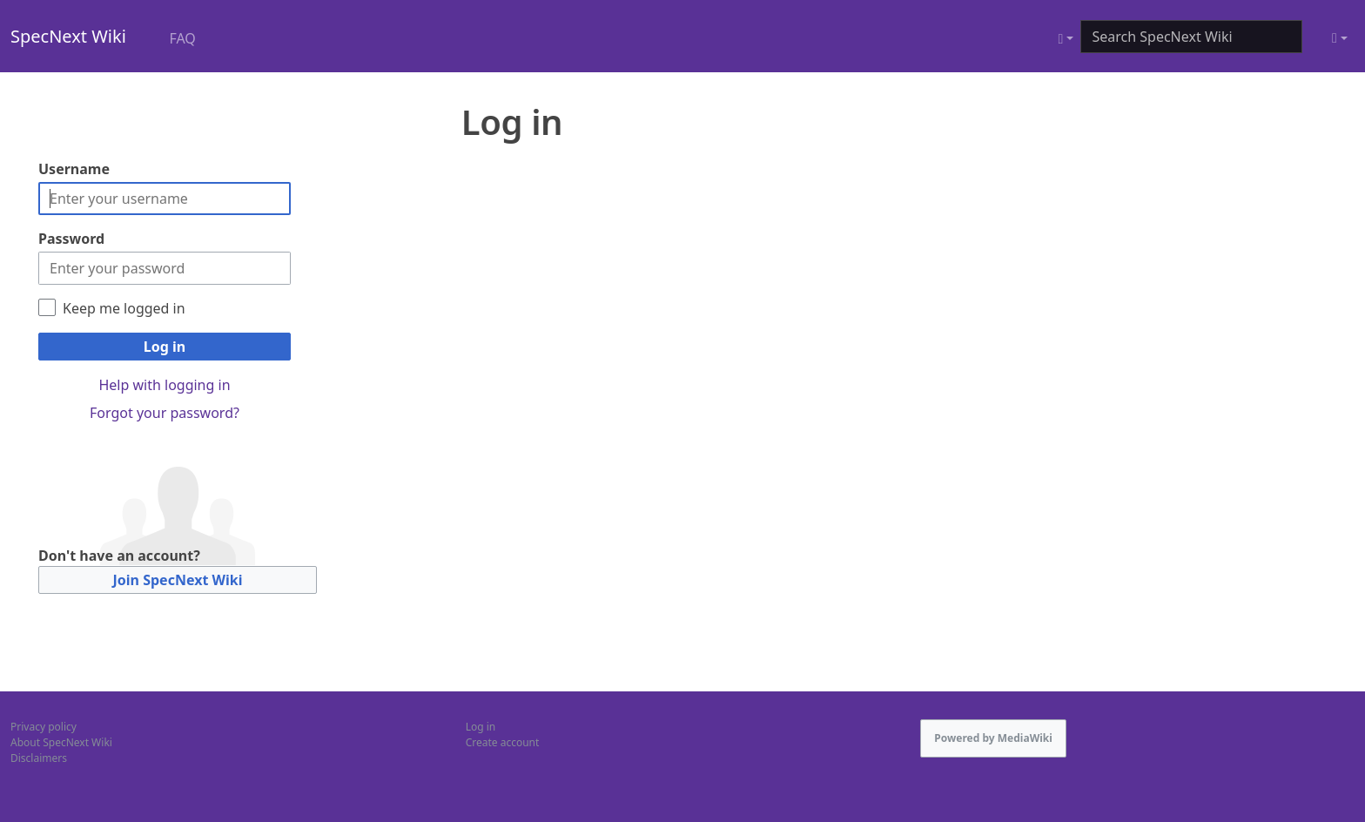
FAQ (182, 38)
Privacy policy (43, 726)
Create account (503, 742)
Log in (164, 346)
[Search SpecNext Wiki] (1191, 36)
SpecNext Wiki (68, 36)
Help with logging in (164, 384)
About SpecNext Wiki (61, 742)
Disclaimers (38, 758)
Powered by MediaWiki (993, 738)
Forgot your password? (164, 412)
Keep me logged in (124, 308)
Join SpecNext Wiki (178, 580)
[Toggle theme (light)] (1340, 38)
